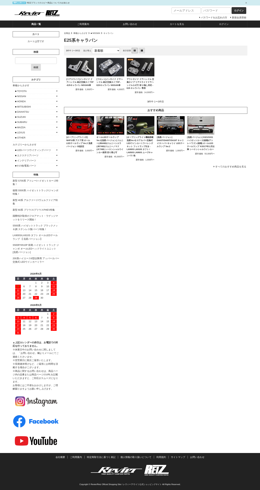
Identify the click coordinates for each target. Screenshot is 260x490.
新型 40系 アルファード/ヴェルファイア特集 (35, 202)
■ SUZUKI (20, 117)
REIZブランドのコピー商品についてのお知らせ (48, 3)
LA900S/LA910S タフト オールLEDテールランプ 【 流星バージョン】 (35, 237)
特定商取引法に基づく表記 (101, 457)
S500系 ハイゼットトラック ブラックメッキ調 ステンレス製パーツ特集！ (35, 227)
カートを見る (177, 24)
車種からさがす (80, 33)
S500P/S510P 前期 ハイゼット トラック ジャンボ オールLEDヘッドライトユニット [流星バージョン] (36, 249)
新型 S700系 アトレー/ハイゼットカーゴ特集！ (35, 182)
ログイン (224, 24)
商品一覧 (36, 24)
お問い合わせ (130, 24)
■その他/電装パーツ (25, 165)
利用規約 (161, 457)
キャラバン (108, 33)
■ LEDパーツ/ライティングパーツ (33, 150)
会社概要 (60, 457)
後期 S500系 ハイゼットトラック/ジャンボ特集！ (35, 192)
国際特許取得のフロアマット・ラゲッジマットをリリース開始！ (35, 218)
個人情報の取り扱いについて (135, 457)
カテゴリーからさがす (24, 144)
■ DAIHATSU (22, 111)
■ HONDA (20, 101)
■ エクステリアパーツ (27, 155)
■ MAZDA (20, 127)
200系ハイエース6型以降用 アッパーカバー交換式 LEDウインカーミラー (36, 260)
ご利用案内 (83, 24)
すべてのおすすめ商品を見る (230, 166)
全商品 (67, 33)
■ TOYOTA (21, 91)
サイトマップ (178, 457)
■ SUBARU (21, 122)
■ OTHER (20, 137)
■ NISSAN (95, 33)
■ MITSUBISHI (23, 106)
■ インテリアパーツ (25, 160)
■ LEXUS (20, 132)
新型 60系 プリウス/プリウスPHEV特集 (34, 209)
